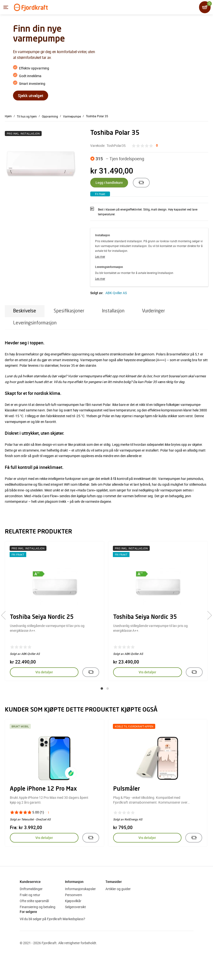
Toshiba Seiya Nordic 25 (42, 617)
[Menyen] (6, 7)
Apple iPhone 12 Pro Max (43, 789)
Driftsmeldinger (31, 889)
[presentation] (5, 615)
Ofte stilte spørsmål (34, 901)
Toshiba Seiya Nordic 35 (145, 617)
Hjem (8, 116)
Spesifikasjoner (69, 311)
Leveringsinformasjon (35, 323)
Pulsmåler (126, 789)
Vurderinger (153, 311)
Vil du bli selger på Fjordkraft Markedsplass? (52, 919)
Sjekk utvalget (30, 95)
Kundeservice (30, 881)
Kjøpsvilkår (73, 901)
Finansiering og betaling (37, 907)
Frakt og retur (30, 895)
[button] (102, 688)
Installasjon (113, 311)
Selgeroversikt (75, 907)
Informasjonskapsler (80, 889)
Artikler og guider (118, 889)
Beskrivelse (24, 311)
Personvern (73, 895)
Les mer (100, 256)
